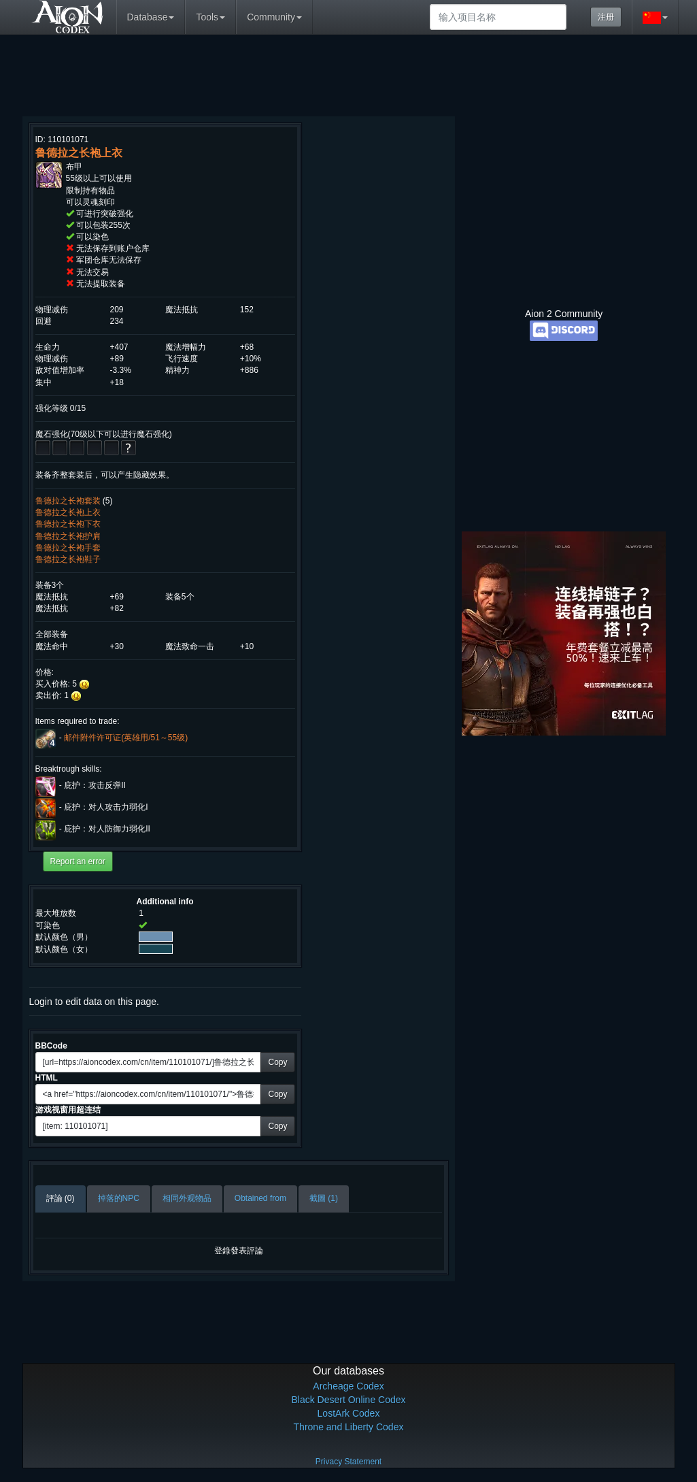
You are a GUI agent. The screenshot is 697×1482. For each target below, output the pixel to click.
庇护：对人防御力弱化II (107, 829)
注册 (606, 17)
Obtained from (260, 1198)
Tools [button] (210, 17)
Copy (277, 1062)
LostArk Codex (349, 1413)
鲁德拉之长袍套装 (68, 501)
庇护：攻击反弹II (95, 786)
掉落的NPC (118, 1198)
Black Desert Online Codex (348, 1399)
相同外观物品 (187, 1198)
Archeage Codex (348, 1386)
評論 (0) (60, 1198)
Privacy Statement (348, 1461)
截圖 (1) (323, 1198)
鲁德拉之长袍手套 (68, 548)
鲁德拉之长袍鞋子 (68, 559)
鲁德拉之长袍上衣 (68, 512)
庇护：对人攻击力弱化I (106, 807)
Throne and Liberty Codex (349, 1426)
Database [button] (151, 17)
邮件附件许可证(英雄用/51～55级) (126, 737)
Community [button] (274, 17)
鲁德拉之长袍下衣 (68, 524)
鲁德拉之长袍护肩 (68, 536)
